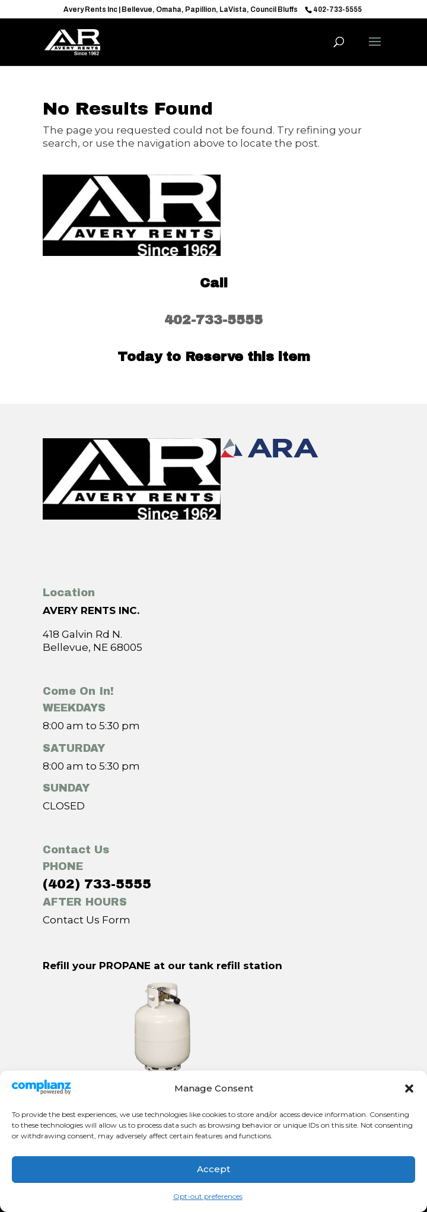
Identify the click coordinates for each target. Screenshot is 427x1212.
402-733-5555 (213, 320)
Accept (213, 1169)
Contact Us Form (86, 920)
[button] (409, 1088)
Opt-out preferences (208, 1196)
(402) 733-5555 (97, 884)
